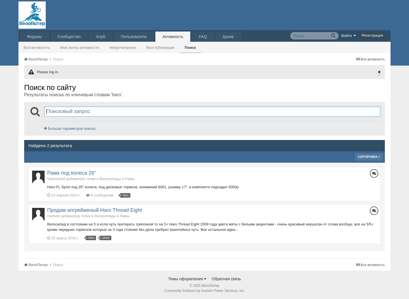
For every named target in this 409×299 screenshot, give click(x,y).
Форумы (34, 36)
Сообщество (69, 36)
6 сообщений (99, 195)
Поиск (190, 47)
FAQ (203, 36)
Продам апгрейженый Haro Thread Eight (94, 210)
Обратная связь (226, 279)
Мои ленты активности (79, 47)
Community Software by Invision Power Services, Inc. (204, 291)
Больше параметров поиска (69, 128)
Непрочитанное (122, 47)
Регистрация (372, 35)
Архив (227, 36)
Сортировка (369, 156)
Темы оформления (187, 279)
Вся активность (37, 47)
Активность (172, 36)
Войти (348, 35)
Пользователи (134, 36)
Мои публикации (160, 47)
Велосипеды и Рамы (117, 179)
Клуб (100, 36)
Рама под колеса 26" (71, 173)
